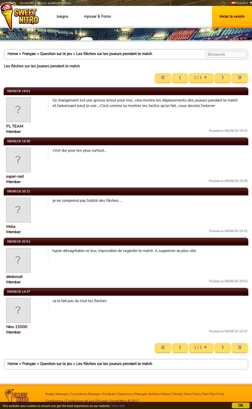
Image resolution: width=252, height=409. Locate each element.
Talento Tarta (181, 394)
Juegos (62, 16)
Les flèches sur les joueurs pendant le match (114, 54)
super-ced (15, 176)
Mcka (10, 226)
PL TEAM (14, 126)
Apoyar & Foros (97, 16)
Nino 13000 (16, 327)
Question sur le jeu (56, 54)
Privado (102, 401)
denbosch (14, 276)
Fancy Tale (200, 394)
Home (12, 54)
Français (29, 54)
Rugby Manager (56, 394)
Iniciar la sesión (232, 16)
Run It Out (217, 394)
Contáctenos (54, 401)
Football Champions (118, 394)
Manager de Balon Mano (152, 394)
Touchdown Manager (86, 394)
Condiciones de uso (80, 401)
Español (240, 3)
